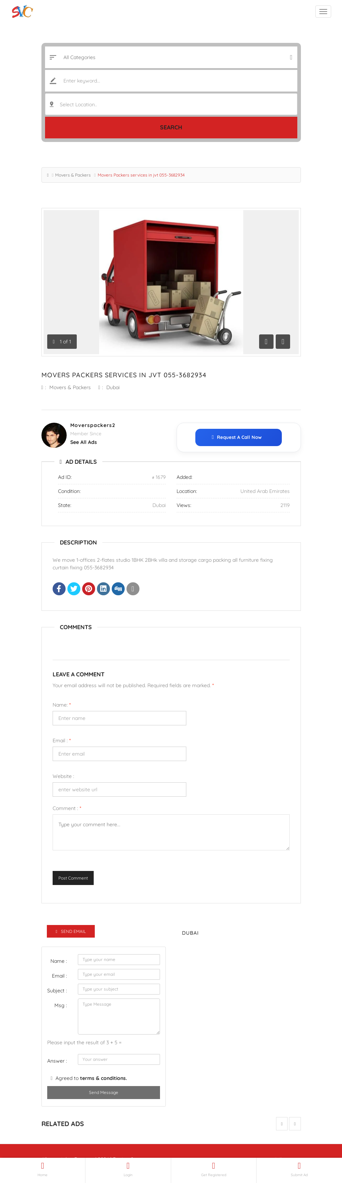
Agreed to (91, 1078)
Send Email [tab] (71, 931)
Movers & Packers (73, 175)
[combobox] (171, 104)
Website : (63, 776)
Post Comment (73, 878)
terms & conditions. (103, 1078)
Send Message (103, 1092)
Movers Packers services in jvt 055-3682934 (123, 375)
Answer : (57, 1061)
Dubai (113, 387)
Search (171, 127)
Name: (62, 705)
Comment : (67, 808)
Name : (58, 961)
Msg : (60, 1005)
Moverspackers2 (92, 425)
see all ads (83, 442)
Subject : (57, 990)
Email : (62, 740)
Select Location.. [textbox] (78, 104)
